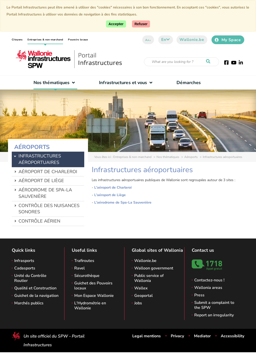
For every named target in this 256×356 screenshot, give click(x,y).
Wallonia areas (208, 287)
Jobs (138, 303)
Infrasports (24, 260)
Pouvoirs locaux (78, 39)
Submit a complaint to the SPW (214, 305)
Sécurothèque (87, 275)
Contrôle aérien (39, 221)
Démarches (188, 83)
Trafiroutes (84, 260)
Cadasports (24, 268)
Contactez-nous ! (209, 280)
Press (199, 295)
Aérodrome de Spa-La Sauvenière (45, 193)
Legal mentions (146, 336)
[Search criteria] (181, 61)
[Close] (141, 23)
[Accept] (116, 23)
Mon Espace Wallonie (94, 295)
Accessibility (232, 336)
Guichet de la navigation (36, 295)
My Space (228, 40)
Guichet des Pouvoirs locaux (93, 286)
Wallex (141, 288)
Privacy (177, 336)
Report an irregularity (214, 315)
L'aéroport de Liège (110, 195)
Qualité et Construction (35, 288)
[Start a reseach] (209, 61)
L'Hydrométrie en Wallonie (90, 306)
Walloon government (153, 268)
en (165, 39)
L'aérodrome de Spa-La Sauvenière (123, 202)
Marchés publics (29, 303)
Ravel (79, 268)
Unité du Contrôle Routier (30, 278)
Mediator (202, 336)
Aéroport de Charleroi (47, 172)
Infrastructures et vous (127, 83)
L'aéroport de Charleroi (113, 187)
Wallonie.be (192, 39)
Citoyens (17, 39)
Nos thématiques (55, 83)
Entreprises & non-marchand (45, 39)
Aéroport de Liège (41, 181)
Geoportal (143, 295)
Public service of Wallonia (149, 278)
